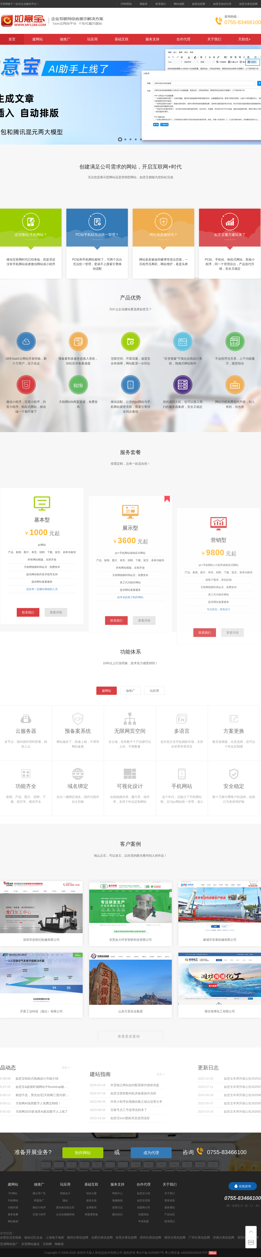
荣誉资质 (169, 1200)
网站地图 (179, 3)
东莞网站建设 (30, 1244)
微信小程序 (39, 1207)
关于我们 (214, 39)
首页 (11, 39)
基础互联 (122, 39)
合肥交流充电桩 (10, 1237)
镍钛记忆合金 (33, 1237)
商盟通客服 (91, 1214)
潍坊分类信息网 (175, 1237)
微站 (65, 1200)
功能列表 (13, 1207)
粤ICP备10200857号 (150, 1252)
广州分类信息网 (199, 1237)
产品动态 (169, 1214)
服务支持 (152, 39)
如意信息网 (198, 3)
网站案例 (13, 1221)
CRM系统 (126, 3)
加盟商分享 (143, 1207)
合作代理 (183, 39)
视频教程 (117, 1200)
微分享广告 (39, 1193)
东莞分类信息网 (126, 1237)
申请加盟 (143, 1221)
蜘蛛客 (59, 1244)
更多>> (15, 1067)
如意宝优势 (143, 1200)
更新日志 (117, 1207)
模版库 (143, 3)
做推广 (65, 39)
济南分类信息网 (223, 1237)
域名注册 (91, 1193)
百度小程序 (39, 1214)
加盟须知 (143, 1214)
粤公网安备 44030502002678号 (186, 1252)
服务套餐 (13, 1214)
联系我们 (161, 3)
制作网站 (83, 1153)
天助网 (47, 1244)
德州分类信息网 (77, 1237)
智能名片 (65, 1193)
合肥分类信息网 (102, 1237)
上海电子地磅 (55, 1237)
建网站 (37, 39)
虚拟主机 (91, 1200)
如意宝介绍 (143, 1193)
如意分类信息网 (248, 3)
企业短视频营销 (65, 1214)
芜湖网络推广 (9, 1244)
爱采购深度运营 (65, 1207)
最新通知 (169, 1207)
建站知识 (117, 1214)
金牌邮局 (91, 1207)
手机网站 (13, 1200)
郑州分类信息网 (150, 1237)
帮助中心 (117, 1193)
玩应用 (92, 39)
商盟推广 (39, 1200)
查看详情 (56, 705)
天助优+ (244, 39)
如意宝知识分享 (222, 3)
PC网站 (13, 1193)
